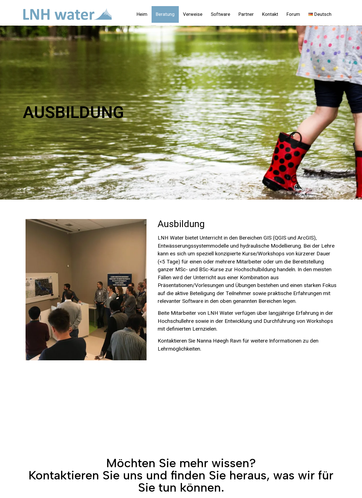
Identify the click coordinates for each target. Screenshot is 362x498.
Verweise (192, 14)
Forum (293, 14)
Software (220, 14)
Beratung (165, 14)
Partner (246, 14)
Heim (142, 14)
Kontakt (270, 14)
